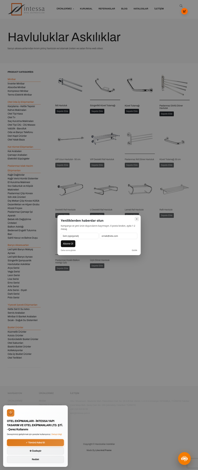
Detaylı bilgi (56, 434)
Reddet (35, 459)
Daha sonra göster (68, 250)
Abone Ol (68, 243)
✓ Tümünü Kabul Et (35, 442)
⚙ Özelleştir (35, 451)
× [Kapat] (136, 218)
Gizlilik (134, 250)
